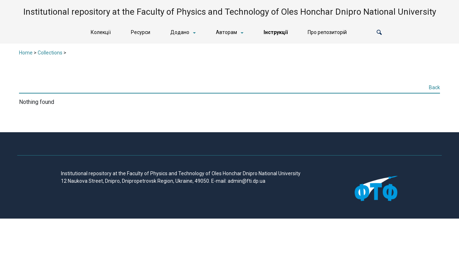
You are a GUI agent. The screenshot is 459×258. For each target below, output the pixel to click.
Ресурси (140, 32)
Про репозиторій (327, 32)
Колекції (101, 32)
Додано (179, 32)
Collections (50, 53)
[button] (379, 32)
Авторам (226, 32)
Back (434, 87)
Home (26, 53)
